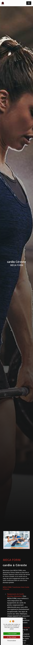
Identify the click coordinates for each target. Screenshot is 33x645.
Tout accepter (12, 633)
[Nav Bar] (28, 3)
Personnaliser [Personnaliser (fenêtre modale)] (11, 640)
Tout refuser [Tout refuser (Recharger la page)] (11, 637)
